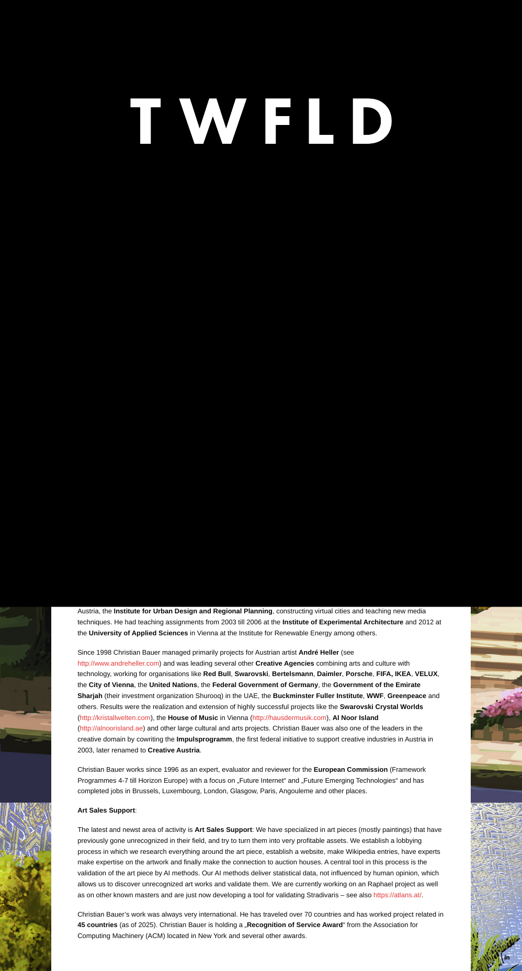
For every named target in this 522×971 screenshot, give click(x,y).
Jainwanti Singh (159, 364)
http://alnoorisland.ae (111, 728)
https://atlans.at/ (262, 332)
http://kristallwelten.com (115, 718)
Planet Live (185, 380)
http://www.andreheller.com (118, 663)
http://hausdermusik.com (289, 718)
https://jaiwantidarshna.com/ (168, 255)
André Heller (167, 348)
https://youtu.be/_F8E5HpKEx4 (124, 418)
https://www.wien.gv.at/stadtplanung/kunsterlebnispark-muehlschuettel (227, 315)
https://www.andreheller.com (260, 244)
